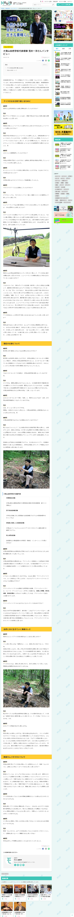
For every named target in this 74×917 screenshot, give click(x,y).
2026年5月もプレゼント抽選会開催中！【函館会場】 (65, 166)
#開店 (56, 185)
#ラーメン (57, 180)
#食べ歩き (57, 191)
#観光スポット (63, 200)
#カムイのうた (5, 873)
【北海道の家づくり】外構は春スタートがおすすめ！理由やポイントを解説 (65, 160)
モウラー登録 (62, 1)
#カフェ (62, 178)
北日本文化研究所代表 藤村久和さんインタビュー (33, 896)
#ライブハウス (67, 202)
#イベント (64, 176)
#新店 (66, 182)
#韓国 (62, 182)
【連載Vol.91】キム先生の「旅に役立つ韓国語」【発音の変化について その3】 (65, 155)
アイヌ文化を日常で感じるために (15, 68)
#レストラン (64, 191)
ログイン (70, 1)
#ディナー (67, 185)
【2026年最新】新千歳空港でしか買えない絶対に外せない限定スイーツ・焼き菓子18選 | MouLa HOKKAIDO (65, 53)
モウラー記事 (48, 1)
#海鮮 (67, 193)
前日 (57, 48)
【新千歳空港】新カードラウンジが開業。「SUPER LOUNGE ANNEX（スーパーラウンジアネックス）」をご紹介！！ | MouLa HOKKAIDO (65, 64)
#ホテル (70, 200)
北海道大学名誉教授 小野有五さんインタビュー (20, 896)
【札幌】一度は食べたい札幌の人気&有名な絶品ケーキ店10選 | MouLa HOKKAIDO (65, 87)
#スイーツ (57, 176)
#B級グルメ (64, 180)
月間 (70, 48)
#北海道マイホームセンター (61, 198)
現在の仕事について (12, 70)
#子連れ (57, 182)
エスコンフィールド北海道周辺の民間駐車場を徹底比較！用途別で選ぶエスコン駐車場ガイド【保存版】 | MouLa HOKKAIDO (65, 103)
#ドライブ (66, 189)
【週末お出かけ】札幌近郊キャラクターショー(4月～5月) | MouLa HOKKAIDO (65, 70)
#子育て (70, 176)
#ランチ (57, 178)
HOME (2, 8)
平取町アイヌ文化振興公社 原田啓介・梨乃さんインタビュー (7, 897)
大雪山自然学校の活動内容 (16, 72)
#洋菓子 (57, 195)
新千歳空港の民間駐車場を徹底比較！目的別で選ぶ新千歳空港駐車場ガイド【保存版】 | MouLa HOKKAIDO (65, 98)
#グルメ (68, 178)
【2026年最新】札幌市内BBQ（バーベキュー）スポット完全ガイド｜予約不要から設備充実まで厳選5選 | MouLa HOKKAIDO (65, 59)
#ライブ (61, 185)
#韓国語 (57, 193)
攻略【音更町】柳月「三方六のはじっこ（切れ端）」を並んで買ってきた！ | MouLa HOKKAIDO (65, 92)
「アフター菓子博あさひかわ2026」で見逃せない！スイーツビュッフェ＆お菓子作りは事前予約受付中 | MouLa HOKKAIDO (65, 75)
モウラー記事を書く (66, 4)
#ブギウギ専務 (58, 202)
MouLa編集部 (18, 859)
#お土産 (63, 187)
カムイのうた (14, 8)
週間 (63, 48)
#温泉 (56, 200)
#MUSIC (57, 187)
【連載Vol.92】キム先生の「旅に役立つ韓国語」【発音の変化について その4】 (65, 144)
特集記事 (55, 1)
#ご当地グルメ (58, 189)
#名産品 (62, 193)
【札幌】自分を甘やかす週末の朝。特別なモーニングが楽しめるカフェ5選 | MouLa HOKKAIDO (65, 81)
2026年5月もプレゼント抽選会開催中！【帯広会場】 (65, 149)
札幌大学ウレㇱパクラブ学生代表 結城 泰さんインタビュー (46, 896)
